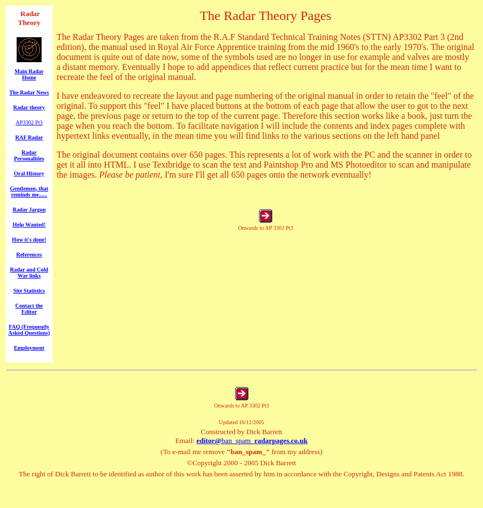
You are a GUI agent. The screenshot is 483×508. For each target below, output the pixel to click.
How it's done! (29, 240)
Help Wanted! (29, 225)
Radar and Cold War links (29, 272)
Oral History (29, 173)
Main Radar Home (29, 74)
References (29, 255)
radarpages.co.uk (281, 440)
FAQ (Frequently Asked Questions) (29, 330)
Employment (29, 348)
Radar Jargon (29, 210)
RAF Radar (29, 137)
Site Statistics (29, 291)
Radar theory (29, 107)
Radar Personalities (29, 155)
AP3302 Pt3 (29, 122)
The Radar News (29, 92)
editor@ (208, 440)
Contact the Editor (29, 309)
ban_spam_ (237, 440)
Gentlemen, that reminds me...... (29, 191)
